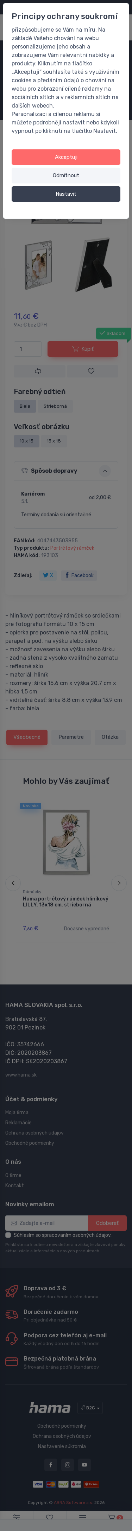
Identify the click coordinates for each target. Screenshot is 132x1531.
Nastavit (66, 194)
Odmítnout (66, 175)
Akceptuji (66, 157)
